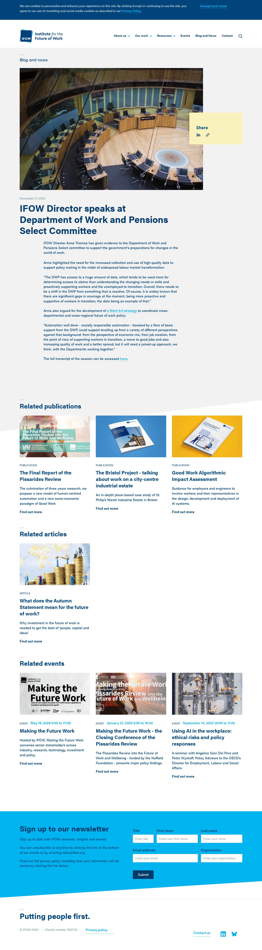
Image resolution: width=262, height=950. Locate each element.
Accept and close (213, 5)
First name (165, 830)
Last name (209, 830)
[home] (41, 35)
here (123, 358)
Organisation (211, 849)
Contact (227, 35)
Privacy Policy (131, 11)
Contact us (201, 933)
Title (136, 830)
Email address (144, 849)
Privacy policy (96, 930)
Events (185, 35)
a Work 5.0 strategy (122, 310)
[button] (121, 35)
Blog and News (205, 35)
